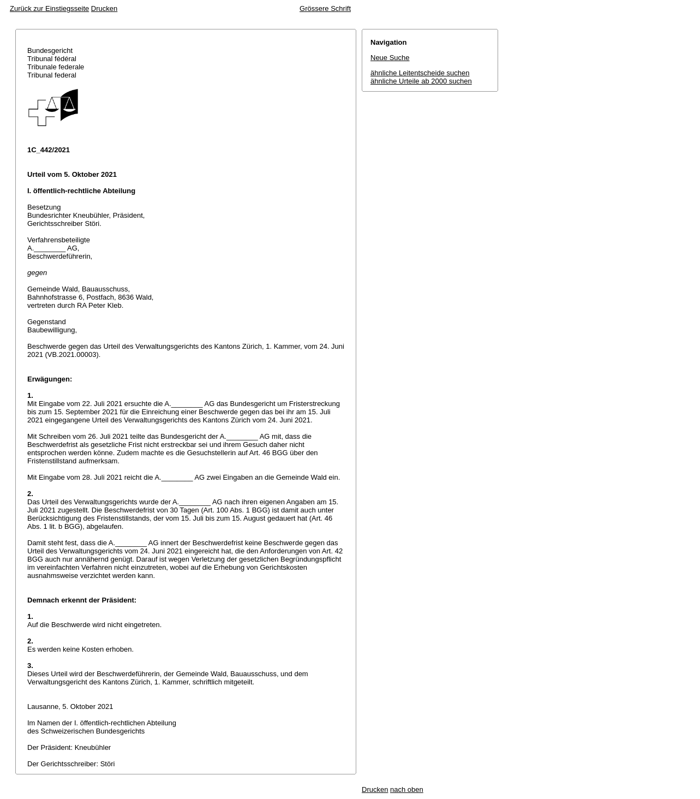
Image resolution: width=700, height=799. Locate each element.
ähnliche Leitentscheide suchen (419, 73)
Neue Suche (390, 57)
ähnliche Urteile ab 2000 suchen (421, 81)
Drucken (104, 8)
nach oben (406, 789)
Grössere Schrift (325, 8)
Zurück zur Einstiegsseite (49, 8)
